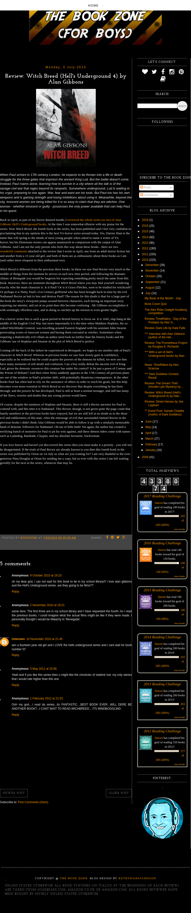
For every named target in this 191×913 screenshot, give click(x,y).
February (151, 444)
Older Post (119, 793)
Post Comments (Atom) (33, 802)
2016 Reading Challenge (162, 543)
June (149, 421)
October (151, 276)
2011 (145, 254)
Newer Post (14, 793)
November (152, 270)
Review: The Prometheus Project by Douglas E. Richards (166, 344)
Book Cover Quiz (156, 304)
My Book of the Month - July (163, 298)
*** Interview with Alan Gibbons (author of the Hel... (165, 335)
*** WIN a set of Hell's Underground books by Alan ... (164, 355)
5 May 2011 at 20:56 (43, 668)
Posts (145, 187)
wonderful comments (13, 251)
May (148, 427)
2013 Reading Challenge (162, 684)
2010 (145, 260)
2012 (145, 248)
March (149, 438)
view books (179, 529)
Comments (149, 195)
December (152, 265)
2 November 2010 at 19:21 (47, 605)
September (153, 282)
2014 (145, 237)
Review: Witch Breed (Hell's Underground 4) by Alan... (163, 394)
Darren (159, 503)
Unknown (18, 639)
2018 (145, 220)
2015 (145, 231)
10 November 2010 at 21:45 (44, 639)
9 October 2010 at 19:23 (45, 575)
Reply (15, 591)
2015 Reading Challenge (162, 590)
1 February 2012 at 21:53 (46, 698)
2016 (145, 225)
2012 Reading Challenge (162, 731)
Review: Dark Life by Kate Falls (165, 328)
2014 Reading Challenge (162, 637)
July (148, 293)
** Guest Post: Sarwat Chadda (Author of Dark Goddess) (164, 412)
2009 (145, 457)
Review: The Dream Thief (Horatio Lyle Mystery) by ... (164, 385)
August (150, 287)
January (151, 450)
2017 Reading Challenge (162, 496)
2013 (145, 243)
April (148, 433)
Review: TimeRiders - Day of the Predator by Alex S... (166, 320)
